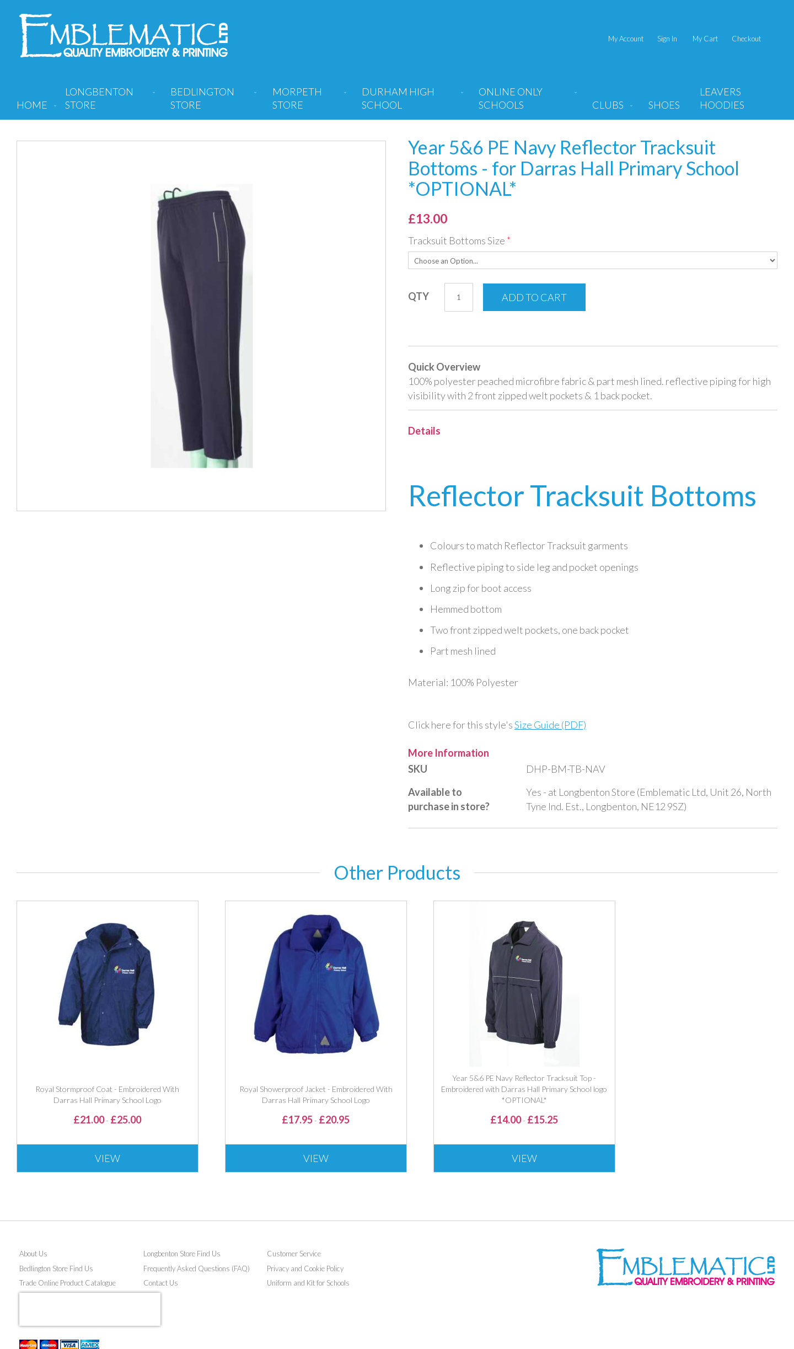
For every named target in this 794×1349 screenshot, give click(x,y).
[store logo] (123, 35)
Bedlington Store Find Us (56, 1268)
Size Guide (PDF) (550, 725)
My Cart (705, 38)
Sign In (667, 38)
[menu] (397, 102)
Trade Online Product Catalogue (67, 1282)
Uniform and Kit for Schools (308, 1282)
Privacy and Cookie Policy (305, 1268)
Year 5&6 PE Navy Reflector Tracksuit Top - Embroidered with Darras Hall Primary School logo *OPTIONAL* (524, 1089)
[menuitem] (107, 102)
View (107, 1158)
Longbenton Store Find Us (182, 1253)
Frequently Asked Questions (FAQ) (196, 1268)
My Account (625, 38)
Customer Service (294, 1253)
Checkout (746, 38)
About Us (33, 1253)
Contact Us (160, 1282)
